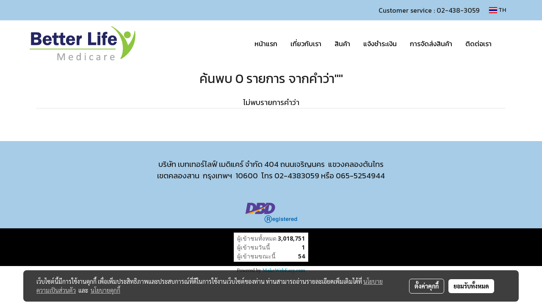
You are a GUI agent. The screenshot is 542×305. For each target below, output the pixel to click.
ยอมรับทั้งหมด (471, 286)
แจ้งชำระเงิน (380, 44)
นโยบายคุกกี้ (105, 290)
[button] (505, 43)
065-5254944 (360, 175)
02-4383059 (296, 175)
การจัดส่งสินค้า (431, 44)
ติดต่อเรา (478, 44)
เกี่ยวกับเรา (305, 44)
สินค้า (342, 44)
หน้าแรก (265, 44)
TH (497, 10)
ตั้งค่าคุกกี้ (427, 286)
